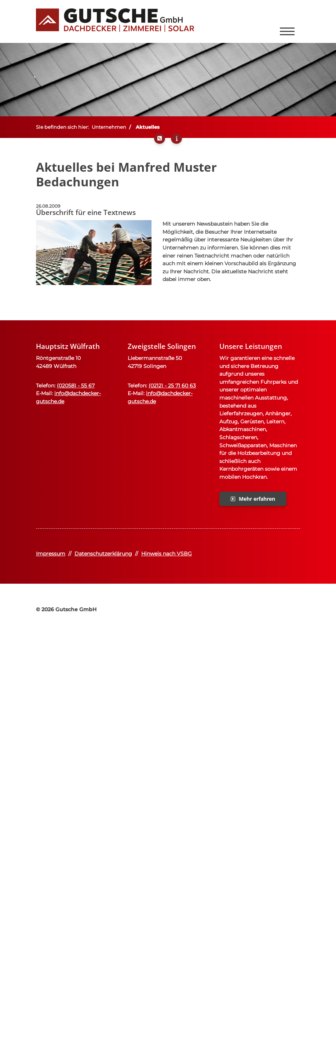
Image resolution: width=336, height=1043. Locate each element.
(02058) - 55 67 (76, 385)
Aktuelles (148, 127)
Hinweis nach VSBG (166, 553)
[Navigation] (287, 21)
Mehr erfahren (257, 498)
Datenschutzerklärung (103, 553)
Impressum (50, 553)
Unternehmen (109, 127)
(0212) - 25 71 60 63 (172, 385)
